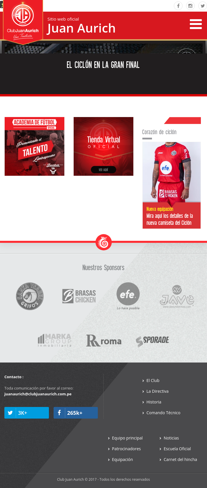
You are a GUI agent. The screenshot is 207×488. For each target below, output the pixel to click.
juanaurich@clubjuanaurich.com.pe (38, 394)
